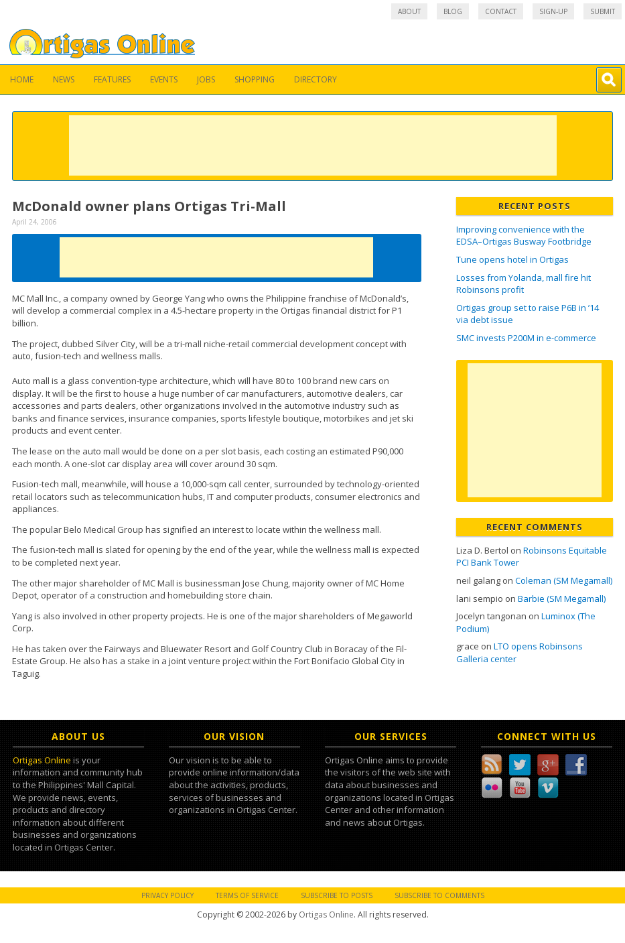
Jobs (206, 79)
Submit (602, 11)
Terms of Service (247, 895)
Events (164, 79)
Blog (452, 11)
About (409, 11)
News (63, 79)
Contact (500, 11)
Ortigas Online (42, 760)
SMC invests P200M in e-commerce (526, 338)
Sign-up (553, 11)
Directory (315, 79)
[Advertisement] (313, 145)
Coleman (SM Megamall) (563, 580)
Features (112, 79)
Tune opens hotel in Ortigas (512, 259)
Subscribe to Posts (336, 895)
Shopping (254, 79)
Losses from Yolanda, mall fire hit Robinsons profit (523, 283)
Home (21, 79)
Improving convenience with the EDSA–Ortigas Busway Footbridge (524, 235)
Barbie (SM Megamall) (562, 598)
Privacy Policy (167, 895)
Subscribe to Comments (439, 895)
